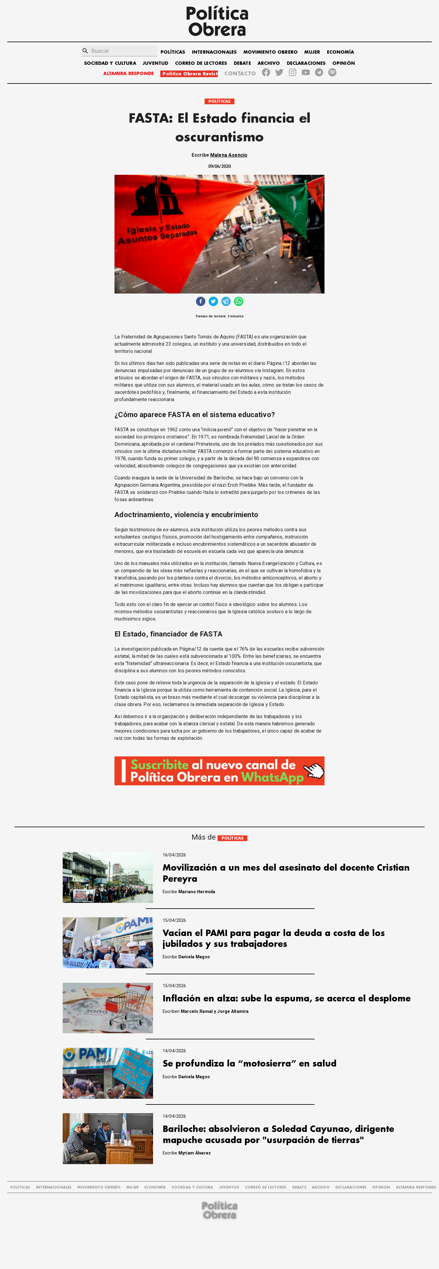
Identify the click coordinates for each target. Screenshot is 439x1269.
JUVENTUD (155, 63)
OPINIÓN (343, 63)
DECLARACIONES (306, 63)
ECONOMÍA (340, 52)
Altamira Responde (416, 1187)
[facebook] (200, 302)
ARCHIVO (269, 63)
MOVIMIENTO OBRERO (270, 52)
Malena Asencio (228, 155)
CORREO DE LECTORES (201, 63)
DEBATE (242, 63)
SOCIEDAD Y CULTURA (110, 63)
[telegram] (226, 302)
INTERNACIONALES (214, 52)
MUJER (312, 52)
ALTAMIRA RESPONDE (128, 73)
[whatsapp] (238, 302)
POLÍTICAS (173, 52)
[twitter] (213, 302)
